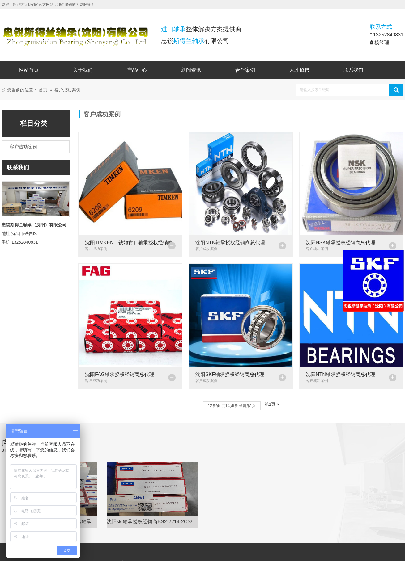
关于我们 (83, 70)
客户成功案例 (67, 90)
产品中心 (137, 70)
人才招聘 (299, 70)
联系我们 (353, 70)
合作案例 (245, 70)
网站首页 (29, 70)
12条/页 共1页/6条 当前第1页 (232, 401)
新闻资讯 (191, 70)
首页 (43, 90)
